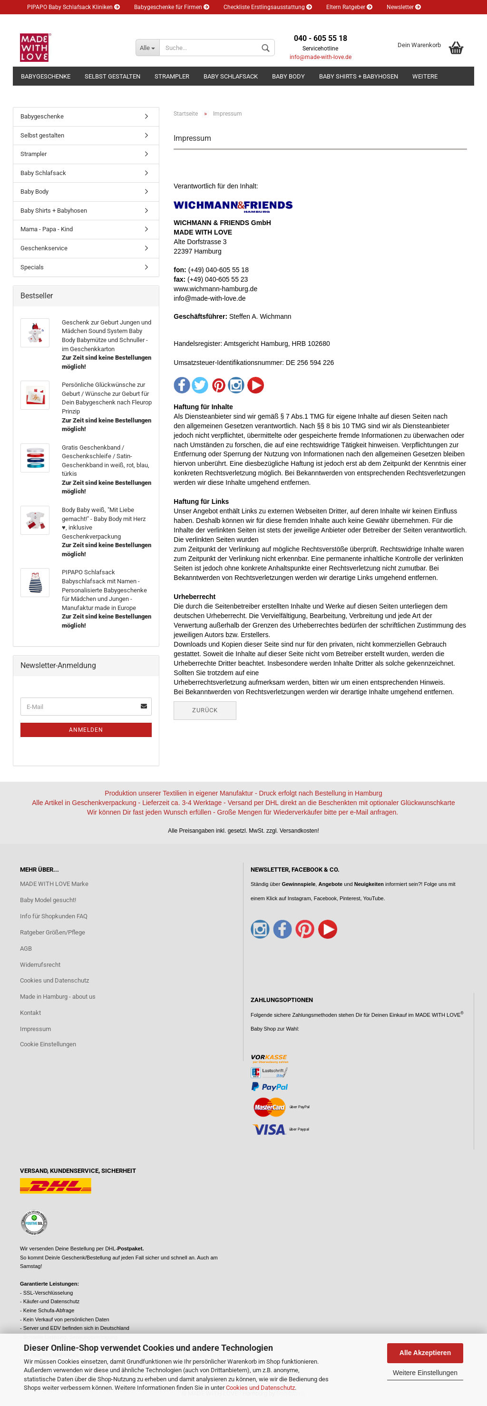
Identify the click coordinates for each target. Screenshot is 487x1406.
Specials (32, 267)
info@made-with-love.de (320, 57)
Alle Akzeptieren (425, 1353)
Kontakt (30, 1012)
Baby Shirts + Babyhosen (358, 76)
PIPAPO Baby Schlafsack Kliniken (73, 7)
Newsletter (404, 7)
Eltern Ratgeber (349, 7)
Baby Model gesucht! (48, 900)
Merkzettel (97, 21)
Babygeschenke (45, 76)
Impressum (35, 1028)
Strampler (172, 76)
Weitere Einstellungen (425, 1373)
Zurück (205, 710)
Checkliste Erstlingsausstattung (268, 7)
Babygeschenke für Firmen (171, 7)
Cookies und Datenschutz (260, 1387)
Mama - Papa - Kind (46, 229)
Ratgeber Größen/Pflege (52, 932)
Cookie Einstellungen (48, 1044)
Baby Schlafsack (231, 76)
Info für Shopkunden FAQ (54, 916)
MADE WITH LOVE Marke (54, 883)
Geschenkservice (44, 248)
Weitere (425, 76)
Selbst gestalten (112, 76)
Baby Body (288, 76)
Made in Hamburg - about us (58, 996)
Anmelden (86, 730)
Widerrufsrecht (40, 964)
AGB (26, 948)
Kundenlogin (47, 21)
